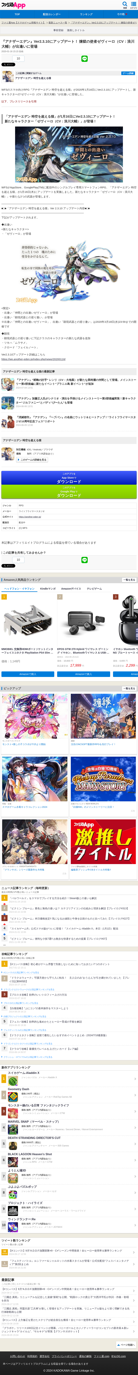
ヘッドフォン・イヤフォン (19, 588)
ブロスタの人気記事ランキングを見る (21, 1003)
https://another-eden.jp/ (30, 517)
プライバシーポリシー (64, 1356)
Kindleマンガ (48, 588)
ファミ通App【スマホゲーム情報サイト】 (23, 22)
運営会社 (45, 1356)
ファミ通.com (101, 1356)
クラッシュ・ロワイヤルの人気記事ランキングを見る (28, 1057)
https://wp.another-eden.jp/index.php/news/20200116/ (33, 359)
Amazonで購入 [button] (28, 674)
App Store (69, 478)
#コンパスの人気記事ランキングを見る (21, 972)
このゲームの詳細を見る (33, 459)
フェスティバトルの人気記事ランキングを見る (25, 1030)
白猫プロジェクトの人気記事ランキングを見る (25, 1016)
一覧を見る (129, 579)
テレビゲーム (94, 588)
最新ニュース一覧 (58, 22)
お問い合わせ (17, 1356)
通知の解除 (85, 1356)
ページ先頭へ (128, 1345)
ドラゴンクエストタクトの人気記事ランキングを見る (28, 1044)
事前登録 (58, 30)
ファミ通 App (13, 5)
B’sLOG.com (119, 1356)
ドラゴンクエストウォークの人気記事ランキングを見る (29, 989)
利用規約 (32, 1356)
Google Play (69, 492)
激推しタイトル (76, 30)
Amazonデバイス (71, 588)
